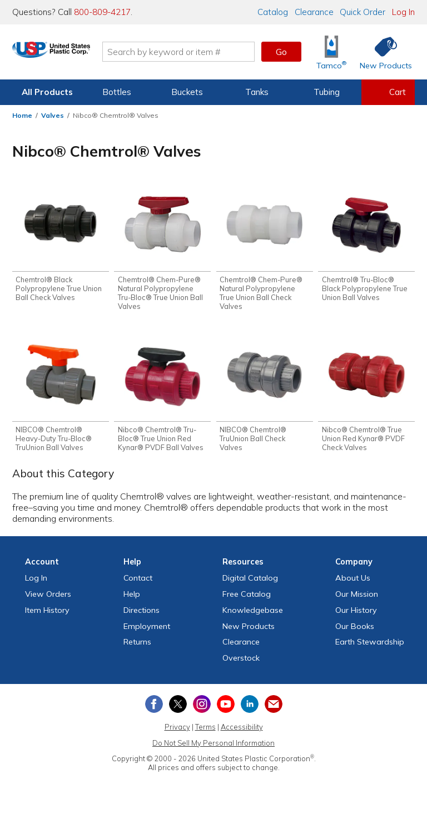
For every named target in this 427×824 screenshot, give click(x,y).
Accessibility (242, 729)
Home (22, 115)
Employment (146, 629)
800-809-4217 (102, 12)
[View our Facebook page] (154, 707)
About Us (352, 581)
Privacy (177, 729)
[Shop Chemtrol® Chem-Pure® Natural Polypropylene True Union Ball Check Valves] (264, 249)
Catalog (272, 12)
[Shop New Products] (382, 52)
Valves (52, 115)
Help (131, 597)
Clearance (314, 12)
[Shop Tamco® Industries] (331, 52)
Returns (137, 645)
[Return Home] (77, 54)
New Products (248, 629)
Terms (205, 729)
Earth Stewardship (369, 645)
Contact (137, 581)
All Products (47, 92)
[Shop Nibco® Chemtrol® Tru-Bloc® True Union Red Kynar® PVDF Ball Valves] (162, 396)
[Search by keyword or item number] (205, 52)
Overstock (241, 661)
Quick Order (362, 12)
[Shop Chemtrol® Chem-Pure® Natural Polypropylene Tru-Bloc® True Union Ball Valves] (162, 249)
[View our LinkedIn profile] (250, 707)
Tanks (257, 92)
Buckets (187, 92)
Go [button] (281, 51)
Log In (403, 12)
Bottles (116, 92)
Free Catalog (246, 597)
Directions (141, 613)
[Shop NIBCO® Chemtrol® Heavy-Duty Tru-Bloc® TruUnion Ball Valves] (60, 396)
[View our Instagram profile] (202, 707)
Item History (47, 613)
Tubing (327, 92)
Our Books (354, 629)
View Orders (48, 597)
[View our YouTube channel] (226, 707)
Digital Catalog (250, 581)
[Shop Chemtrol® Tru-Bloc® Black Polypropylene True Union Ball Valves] (366, 245)
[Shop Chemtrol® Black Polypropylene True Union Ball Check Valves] (60, 245)
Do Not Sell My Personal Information (213, 745)
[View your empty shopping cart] (388, 92)
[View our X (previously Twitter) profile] (178, 707)
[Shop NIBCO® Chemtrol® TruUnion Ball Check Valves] (264, 396)
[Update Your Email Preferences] (273, 707)
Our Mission (356, 597)
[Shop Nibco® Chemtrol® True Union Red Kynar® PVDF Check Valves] (366, 396)
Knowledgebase (252, 613)
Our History (356, 613)
